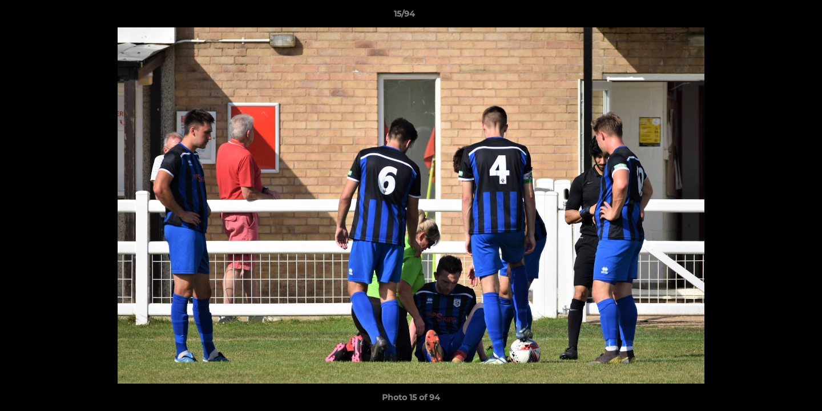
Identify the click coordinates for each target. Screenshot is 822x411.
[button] (774, 16)
